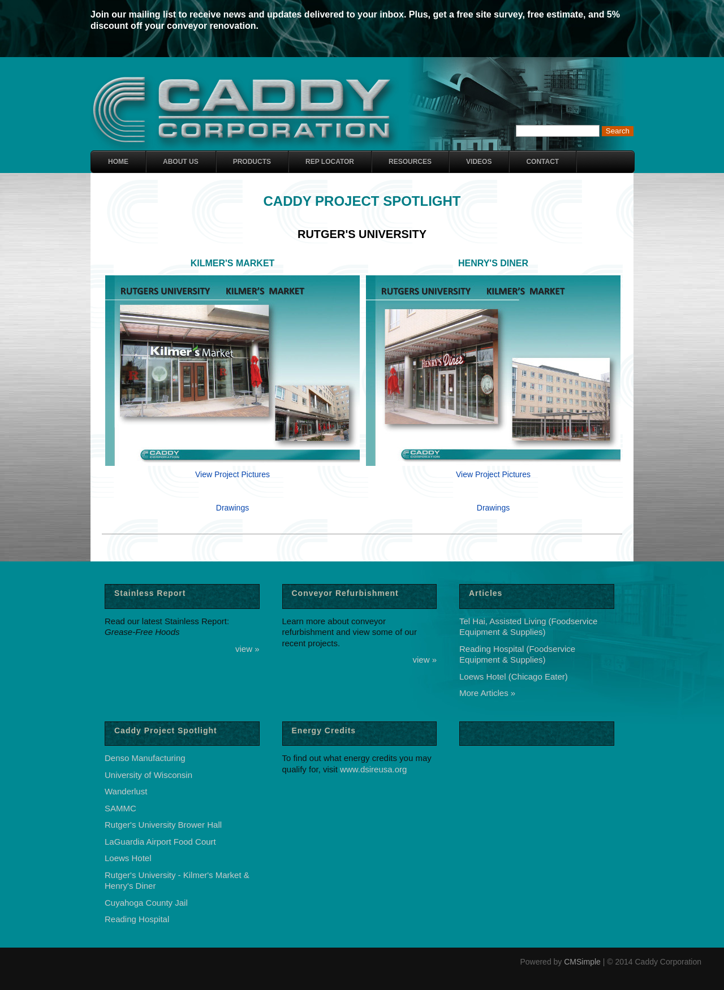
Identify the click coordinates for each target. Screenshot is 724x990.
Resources (410, 162)
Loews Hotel (128, 858)
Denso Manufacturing (145, 758)
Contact (542, 162)
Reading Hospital (137, 919)
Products (252, 162)
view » (247, 649)
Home (118, 162)
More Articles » (487, 693)
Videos (479, 162)
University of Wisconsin (148, 775)
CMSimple (582, 961)
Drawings (232, 507)
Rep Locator (329, 162)
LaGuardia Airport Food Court (160, 841)
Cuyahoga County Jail (146, 902)
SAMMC (120, 808)
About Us (181, 162)
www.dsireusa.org (373, 769)
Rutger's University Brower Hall (163, 824)
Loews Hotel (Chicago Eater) (513, 676)
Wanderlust (126, 791)
